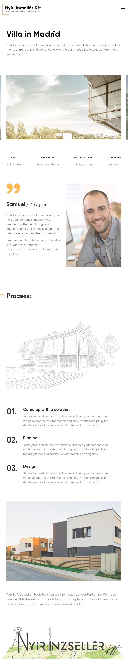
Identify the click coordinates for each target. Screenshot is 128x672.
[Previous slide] (13, 107)
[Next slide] (115, 107)
